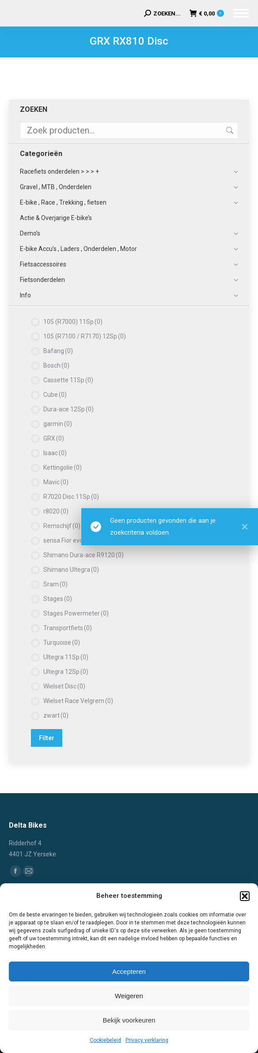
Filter (46, 737)
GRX (53, 438)
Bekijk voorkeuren (128, 1020)
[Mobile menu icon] (241, 13)
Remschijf (61, 525)
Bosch (56, 365)
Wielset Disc (64, 686)
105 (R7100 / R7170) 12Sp (84, 336)
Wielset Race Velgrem (78, 700)
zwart (55, 715)
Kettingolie (62, 467)
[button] (244, 896)
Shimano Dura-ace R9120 (83, 555)
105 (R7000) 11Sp (72, 321)
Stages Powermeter (76, 613)
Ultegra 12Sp (65, 671)
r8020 (55, 511)
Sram (55, 584)
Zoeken (228, 130)
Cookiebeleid (105, 1040)
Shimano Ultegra (71, 569)
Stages (57, 598)
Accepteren (129, 971)
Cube (55, 394)
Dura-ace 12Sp (68, 409)
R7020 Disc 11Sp (71, 496)
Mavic (55, 482)
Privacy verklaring (146, 1040)
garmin (57, 423)
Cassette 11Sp (68, 380)
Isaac (55, 452)
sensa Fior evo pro (72, 540)
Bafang (58, 350)
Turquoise (61, 642)
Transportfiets (67, 627)
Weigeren (129, 996)
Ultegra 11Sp (65, 657)
